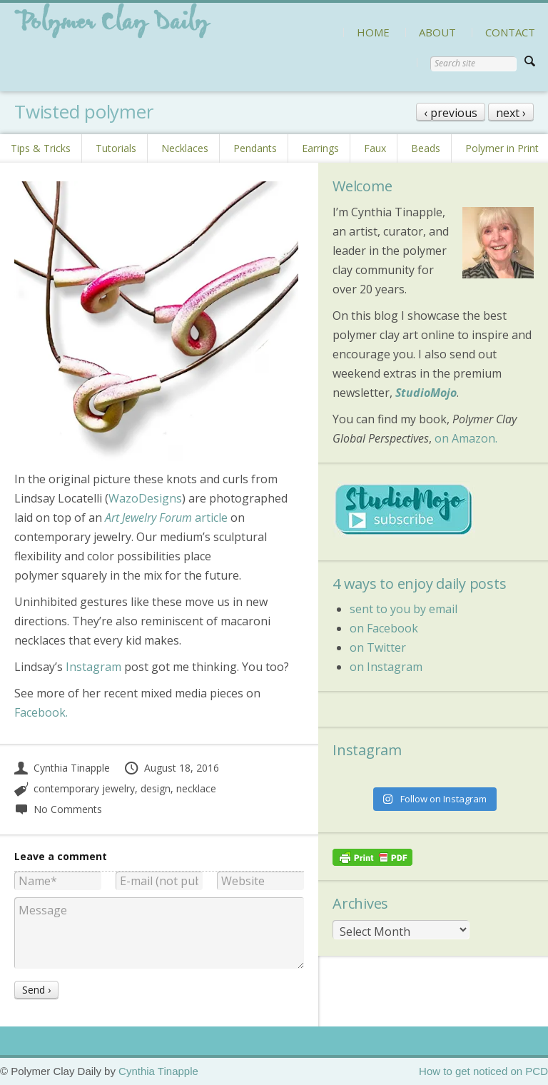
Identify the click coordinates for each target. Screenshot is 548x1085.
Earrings (320, 148)
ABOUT (437, 32)
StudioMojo (426, 392)
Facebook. (41, 712)
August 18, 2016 (171, 767)
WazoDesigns (145, 498)
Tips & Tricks (41, 148)
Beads (425, 148)
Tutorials (116, 148)
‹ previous (450, 113)
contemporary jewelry (84, 788)
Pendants (255, 148)
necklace (196, 788)
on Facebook (384, 628)
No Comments (58, 809)
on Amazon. (466, 438)
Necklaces (184, 148)
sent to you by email (403, 609)
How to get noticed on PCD (483, 1071)
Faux (375, 148)
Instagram (93, 667)
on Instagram (386, 667)
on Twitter (378, 647)
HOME (373, 32)
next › (511, 113)
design (156, 788)
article (165, 517)
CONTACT (510, 32)
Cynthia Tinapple (62, 767)
